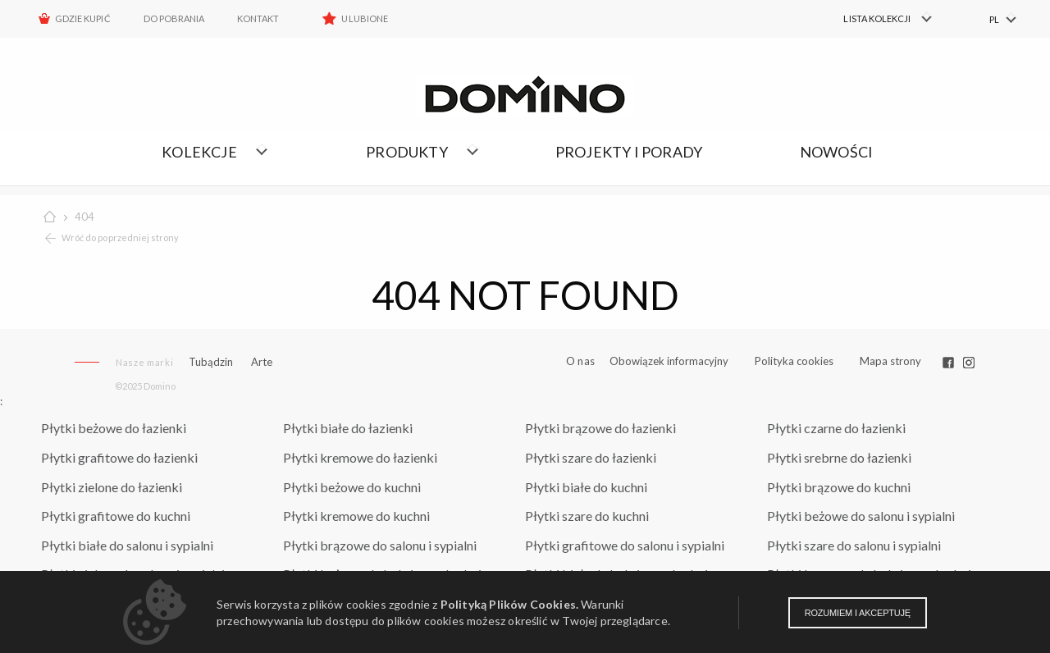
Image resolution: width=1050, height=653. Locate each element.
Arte (261, 362)
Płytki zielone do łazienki (111, 487)
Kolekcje (199, 152)
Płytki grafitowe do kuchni (115, 515)
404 (84, 216)
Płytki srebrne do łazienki (839, 457)
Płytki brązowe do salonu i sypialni (380, 545)
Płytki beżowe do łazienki (113, 428)
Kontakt (258, 18)
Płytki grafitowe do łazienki (119, 457)
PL (994, 19)
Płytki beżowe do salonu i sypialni (861, 515)
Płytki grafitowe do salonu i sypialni (624, 545)
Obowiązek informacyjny (668, 361)
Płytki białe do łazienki (348, 428)
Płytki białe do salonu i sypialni (127, 545)
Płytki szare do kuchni (587, 515)
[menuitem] (878, 19)
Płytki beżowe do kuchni (352, 487)
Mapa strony (890, 361)
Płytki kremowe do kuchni (356, 515)
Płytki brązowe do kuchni (839, 487)
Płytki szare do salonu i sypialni (854, 545)
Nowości (836, 152)
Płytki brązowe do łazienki (600, 428)
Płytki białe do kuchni (586, 487)
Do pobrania (174, 18)
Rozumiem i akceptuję (858, 613)
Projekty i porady (628, 152)
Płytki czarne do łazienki (836, 428)
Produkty (407, 152)
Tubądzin (211, 361)
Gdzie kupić (83, 18)
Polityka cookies (794, 361)
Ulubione (364, 18)
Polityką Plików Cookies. (509, 604)
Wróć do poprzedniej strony (120, 237)
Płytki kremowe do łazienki (360, 457)
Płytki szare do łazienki (590, 457)
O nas (580, 361)
